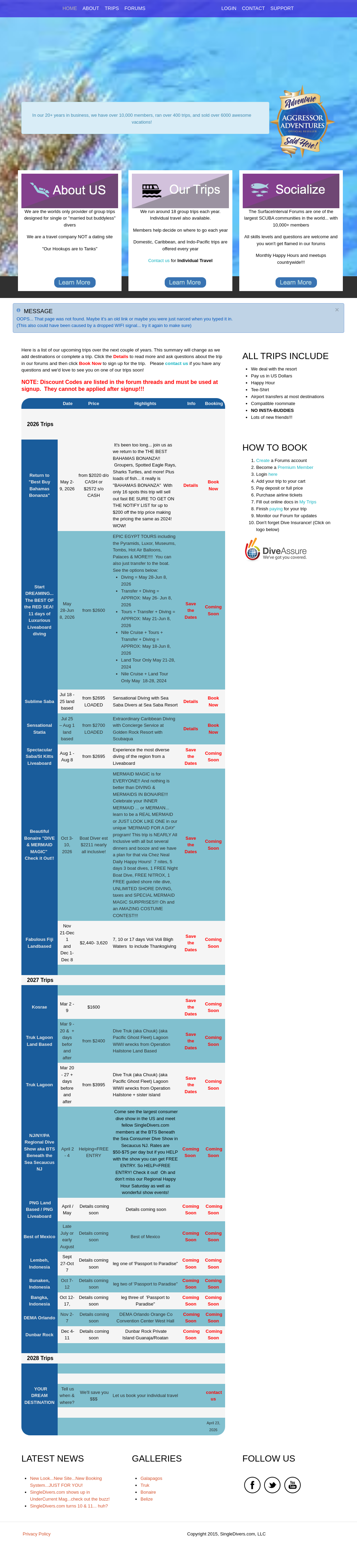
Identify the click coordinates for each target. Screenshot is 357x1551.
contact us (176, 363)
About (91, 8)
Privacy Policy (37, 1533)
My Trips (307, 501)
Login (229, 8)
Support (281, 8)
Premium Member (295, 467)
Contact (253, 8)
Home (69, 8)
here (272, 474)
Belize (147, 1499)
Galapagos (151, 1478)
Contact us (159, 260)
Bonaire (148, 1492)
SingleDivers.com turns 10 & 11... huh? (69, 1506)
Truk (145, 1485)
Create (263, 460)
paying (275, 508)
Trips (112, 8)
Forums (134, 8)
